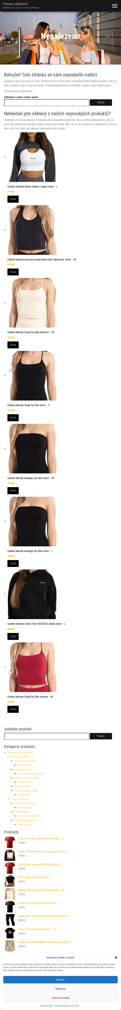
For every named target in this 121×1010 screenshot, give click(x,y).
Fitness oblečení (15, 4)
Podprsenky (23, 794)
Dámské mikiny (25, 782)
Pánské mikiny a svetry (26, 820)
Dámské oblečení (20, 756)
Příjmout (60, 979)
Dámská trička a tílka (25, 761)
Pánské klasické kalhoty (30, 816)
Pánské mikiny (25, 824)
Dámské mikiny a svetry (26, 777)
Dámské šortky (22, 786)
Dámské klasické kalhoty (30, 773)
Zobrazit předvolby (61, 997)
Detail (13, 199)
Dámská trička (24, 765)
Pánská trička (24, 807)
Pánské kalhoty (22, 811)
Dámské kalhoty (22, 769)
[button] (116, 957)
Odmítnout (60, 988)
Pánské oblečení (19, 799)
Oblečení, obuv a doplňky (20, 752)
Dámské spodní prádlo (26, 790)
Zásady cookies (46, 1005)
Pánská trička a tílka (24, 803)
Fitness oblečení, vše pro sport (66, 1005)
